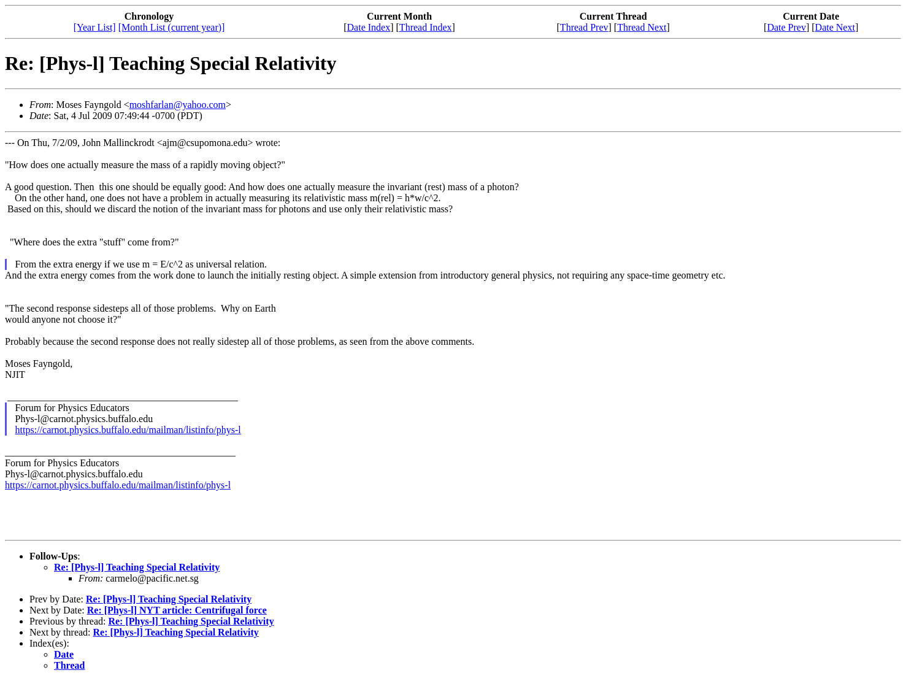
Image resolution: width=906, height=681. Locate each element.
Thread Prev (584, 27)
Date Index (369, 27)
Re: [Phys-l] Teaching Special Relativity (137, 567)
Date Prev (786, 27)
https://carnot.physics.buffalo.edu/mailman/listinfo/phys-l (128, 430)
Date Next (835, 27)
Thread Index (425, 27)
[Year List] (95, 27)
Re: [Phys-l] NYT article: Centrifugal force (177, 610)
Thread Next (641, 27)
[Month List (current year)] (171, 27)
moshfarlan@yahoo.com (177, 104)
